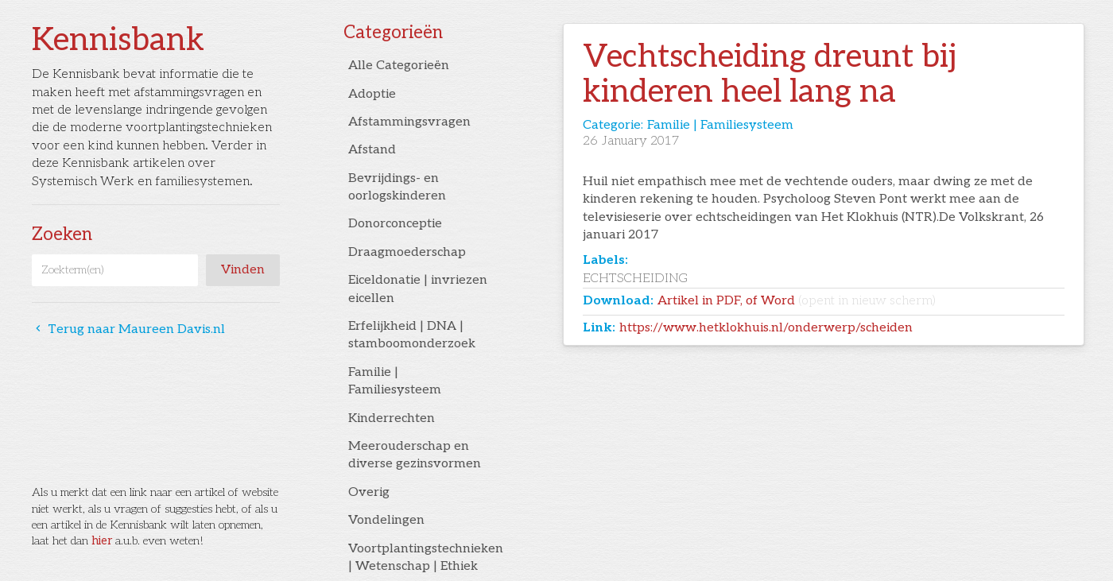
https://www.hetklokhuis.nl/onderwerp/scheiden (766, 327)
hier (101, 541)
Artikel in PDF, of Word (796, 300)
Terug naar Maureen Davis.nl (128, 329)
